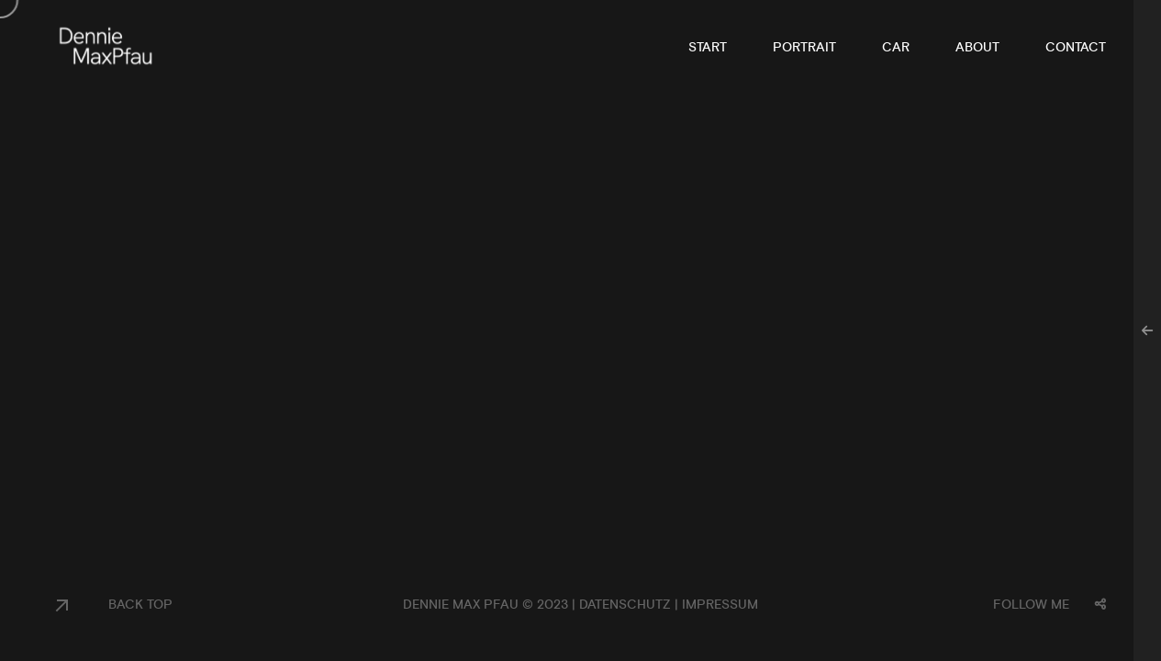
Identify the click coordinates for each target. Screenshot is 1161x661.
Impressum (720, 605)
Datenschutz (625, 605)
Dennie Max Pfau (461, 605)
